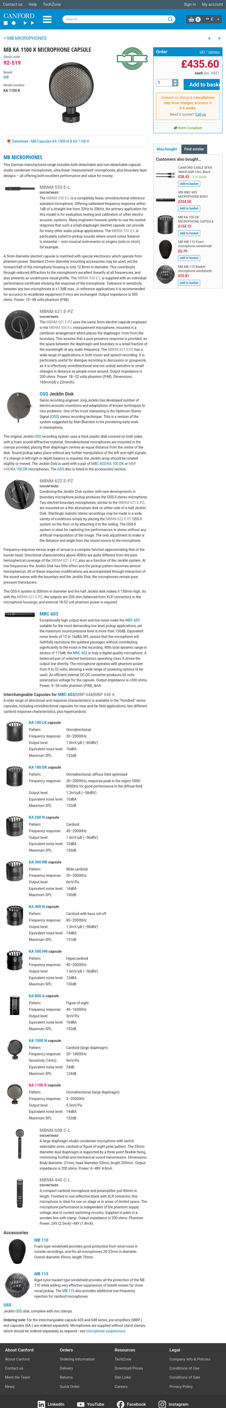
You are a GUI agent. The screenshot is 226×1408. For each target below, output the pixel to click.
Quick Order (70, 1386)
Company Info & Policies (190, 1359)
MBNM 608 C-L (55, 1130)
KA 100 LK (38, 722)
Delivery (214, 52)
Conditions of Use (184, 1368)
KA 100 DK (115, 464)
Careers (121, 1386)
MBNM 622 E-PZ (56, 480)
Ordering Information (77, 1359)
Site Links (123, 1377)
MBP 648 (84, 694)
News (10, 1386)
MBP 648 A (104, 694)
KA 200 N (37, 817)
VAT (202, 52)
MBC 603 (98, 464)
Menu (47, 19)
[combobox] (118, 19)
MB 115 (41, 1273)
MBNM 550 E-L (55, 187)
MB (6, 77)
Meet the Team (17, 1377)
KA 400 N (37, 906)
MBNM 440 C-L (55, 1179)
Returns (66, 1377)
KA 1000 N (38, 1040)
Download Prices (129, 1368)
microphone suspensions (105, 1331)
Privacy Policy (181, 1386)
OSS (44, 394)
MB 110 (41, 1240)
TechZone (52, 4)
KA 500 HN (38, 951)
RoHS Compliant (188, 124)
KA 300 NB (38, 862)
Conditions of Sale (185, 1377)
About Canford (17, 1359)
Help (33, 4)
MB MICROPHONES (23, 157)
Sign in (190, 4)
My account (212, 4)
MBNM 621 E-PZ (56, 311)
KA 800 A (37, 996)
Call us (200, 111)
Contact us (13, 4)
